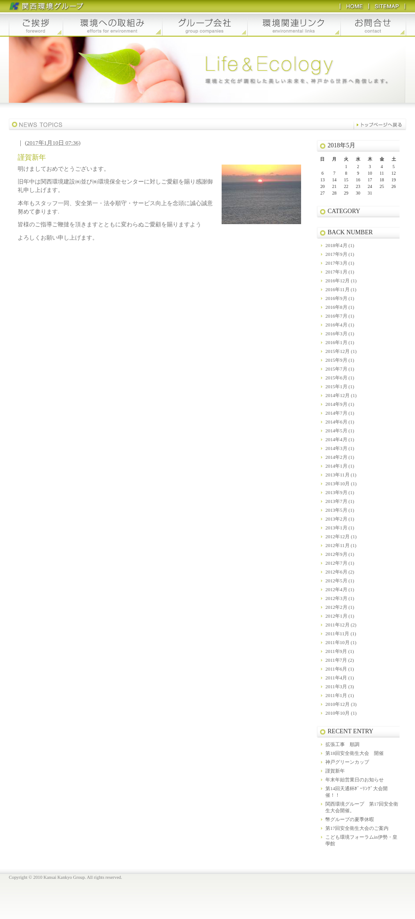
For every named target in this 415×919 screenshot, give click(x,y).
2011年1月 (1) (339, 695)
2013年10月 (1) (341, 483)
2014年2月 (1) (339, 457)
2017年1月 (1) (339, 271)
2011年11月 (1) (340, 633)
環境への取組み (112, 24)
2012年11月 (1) (340, 545)
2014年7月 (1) (339, 413)
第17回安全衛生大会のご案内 (357, 828)
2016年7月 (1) (339, 316)
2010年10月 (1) (341, 713)
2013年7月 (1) (339, 501)
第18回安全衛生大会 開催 (354, 753)
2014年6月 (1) (339, 421)
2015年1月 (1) (339, 386)
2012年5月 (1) (339, 580)
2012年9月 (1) (339, 554)
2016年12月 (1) (341, 280)
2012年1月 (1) (339, 616)
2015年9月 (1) (339, 360)
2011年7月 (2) (339, 660)
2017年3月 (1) (339, 263)
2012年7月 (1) (339, 563)
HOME (354, 6)
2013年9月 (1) (339, 492)
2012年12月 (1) (341, 536)
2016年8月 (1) (339, 307)
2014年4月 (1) (339, 439)
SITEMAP (387, 6)
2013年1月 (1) (339, 527)
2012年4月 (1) (339, 589)
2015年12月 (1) (341, 351)
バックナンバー (380, 124)
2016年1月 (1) (339, 342)
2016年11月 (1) (340, 289)
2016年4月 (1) (339, 324)
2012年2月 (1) (339, 607)
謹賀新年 (335, 770)
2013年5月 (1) (339, 510)
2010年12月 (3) (341, 704)
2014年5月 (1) (339, 430)
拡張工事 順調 (342, 744)
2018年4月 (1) (339, 245)
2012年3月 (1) (339, 598)
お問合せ (373, 24)
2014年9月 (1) (339, 404)
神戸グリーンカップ (347, 762)
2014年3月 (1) (339, 448)
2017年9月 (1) (339, 254)
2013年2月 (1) (339, 518)
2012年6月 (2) (339, 571)
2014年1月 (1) (339, 466)
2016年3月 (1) (339, 333)
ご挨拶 (36, 24)
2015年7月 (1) (339, 368)
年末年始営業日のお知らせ (354, 779)
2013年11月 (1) (340, 474)
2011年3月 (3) (339, 686)
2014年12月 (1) (341, 395)
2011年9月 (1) (339, 651)
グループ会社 (205, 24)
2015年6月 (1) (339, 377)
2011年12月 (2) (340, 624)
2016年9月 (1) (339, 298)
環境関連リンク (294, 24)
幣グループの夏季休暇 (349, 819)
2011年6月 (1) (339, 668)
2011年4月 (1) (339, 677)
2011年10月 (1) (340, 642)
